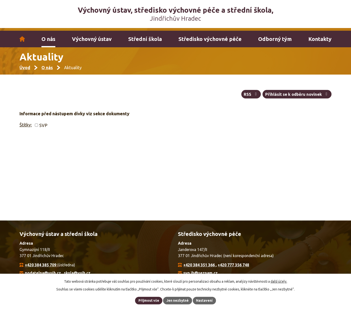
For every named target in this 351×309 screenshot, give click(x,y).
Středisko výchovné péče (210, 39)
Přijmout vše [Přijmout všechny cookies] (148, 300)
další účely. (279, 281)
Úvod (22, 39)
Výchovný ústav (92, 39)
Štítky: (26, 127)
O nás (48, 39)
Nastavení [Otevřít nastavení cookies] (204, 300)
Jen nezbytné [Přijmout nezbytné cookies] (177, 300)
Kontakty (320, 39)
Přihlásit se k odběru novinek (297, 96)
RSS (250, 96)
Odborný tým (275, 39)
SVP (43, 127)
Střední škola (145, 39)
